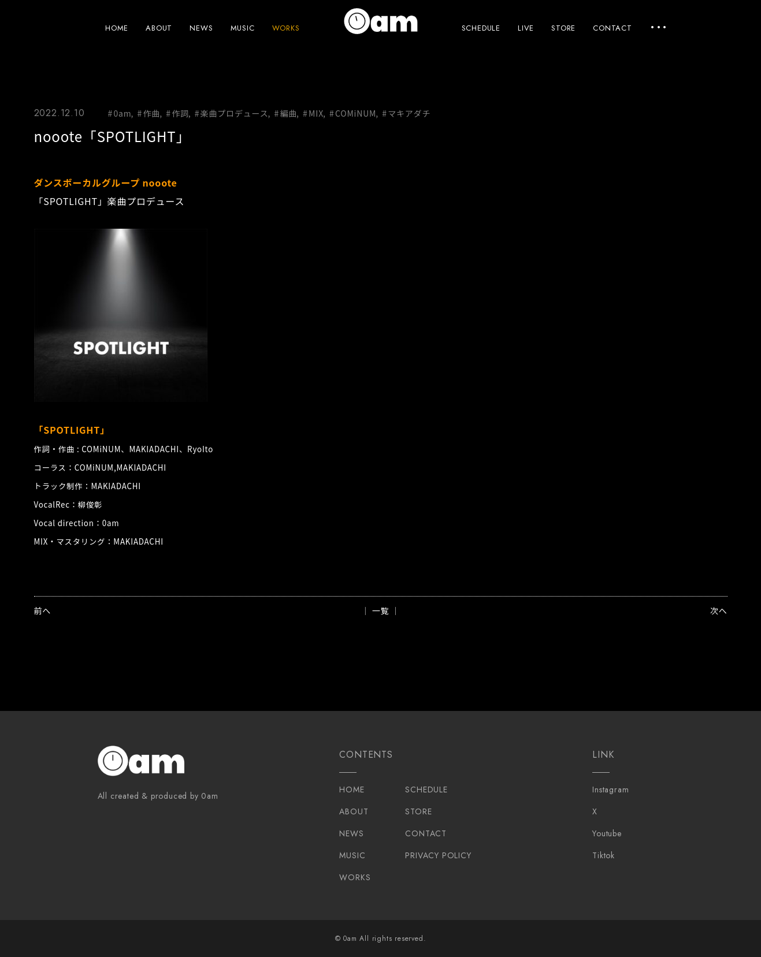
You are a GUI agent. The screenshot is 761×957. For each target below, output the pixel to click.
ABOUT (159, 28)
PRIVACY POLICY (438, 855)
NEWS (201, 28)
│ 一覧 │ (380, 610)
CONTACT (612, 28)
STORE (563, 28)
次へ (718, 610)
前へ (42, 610)
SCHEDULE (481, 28)
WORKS (286, 28)
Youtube (607, 833)
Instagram (610, 789)
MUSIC (243, 28)
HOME (116, 28)
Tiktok (603, 855)
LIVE (526, 28)
